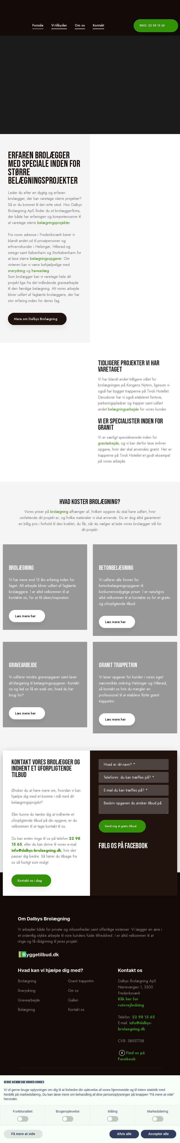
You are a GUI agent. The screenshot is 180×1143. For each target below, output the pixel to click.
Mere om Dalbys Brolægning (35, 319)
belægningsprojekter (53, 222)
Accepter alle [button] (158, 1134)
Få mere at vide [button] (23, 1134)
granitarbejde (108, 443)
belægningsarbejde (123, 409)
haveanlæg (40, 270)
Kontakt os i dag (30, 924)
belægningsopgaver (45, 258)
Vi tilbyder (59, 25)
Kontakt (98, 25)
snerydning (16, 270)
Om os (80, 25)
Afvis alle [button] (124, 1134)
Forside (37, 25)
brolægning (59, 511)
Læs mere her (28, 642)
